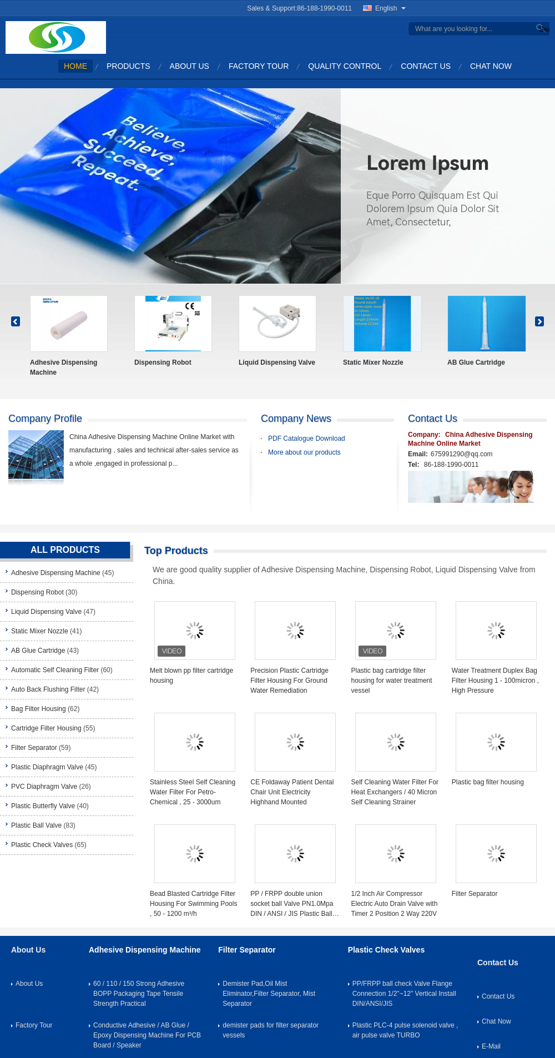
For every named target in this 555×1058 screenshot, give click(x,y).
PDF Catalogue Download (306, 438)
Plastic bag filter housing (488, 782)
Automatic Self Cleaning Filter (55, 670)
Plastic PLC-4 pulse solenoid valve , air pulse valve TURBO (405, 1030)
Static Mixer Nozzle (373, 362)
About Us (189, 66)
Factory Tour (259, 66)
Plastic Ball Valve (36, 825)
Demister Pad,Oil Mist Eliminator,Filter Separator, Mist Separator (269, 993)
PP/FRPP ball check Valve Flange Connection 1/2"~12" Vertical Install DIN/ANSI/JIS (404, 993)
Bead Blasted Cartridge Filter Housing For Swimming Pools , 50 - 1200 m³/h (193, 904)
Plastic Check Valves (42, 845)
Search (543, 29)
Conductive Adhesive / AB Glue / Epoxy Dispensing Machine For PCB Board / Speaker (147, 1035)
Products (128, 66)
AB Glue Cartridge (476, 362)
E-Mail (491, 1046)
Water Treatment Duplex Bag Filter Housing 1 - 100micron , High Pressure (495, 680)
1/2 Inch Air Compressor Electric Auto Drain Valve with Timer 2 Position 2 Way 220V (394, 904)
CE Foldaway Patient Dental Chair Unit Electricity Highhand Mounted (292, 792)
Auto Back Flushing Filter (48, 689)
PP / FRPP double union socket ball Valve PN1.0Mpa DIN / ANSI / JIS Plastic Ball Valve (291, 904)
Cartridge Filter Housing (46, 728)
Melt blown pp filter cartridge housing (191, 675)
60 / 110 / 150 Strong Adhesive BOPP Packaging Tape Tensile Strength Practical (138, 993)
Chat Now (491, 66)
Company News (296, 418)
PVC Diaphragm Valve (44, 786)
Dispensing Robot (162, 362)
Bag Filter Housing (38, 709)
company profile (45, 418)
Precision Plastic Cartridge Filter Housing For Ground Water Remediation (289, 680)
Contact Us (426, 66)
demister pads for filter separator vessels (271, 1030)
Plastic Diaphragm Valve (47, 767)
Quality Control (344, 66)
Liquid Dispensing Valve (277, 362)
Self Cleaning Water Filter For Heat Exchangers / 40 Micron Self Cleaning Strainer (395, 792)
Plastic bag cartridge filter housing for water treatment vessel (391, 680)
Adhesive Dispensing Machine (63, 367)
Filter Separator (34, 748)
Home (75, 66)
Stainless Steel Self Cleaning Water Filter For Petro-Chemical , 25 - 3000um (192, 792)
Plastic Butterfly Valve (43, 806)
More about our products (304, 452)
